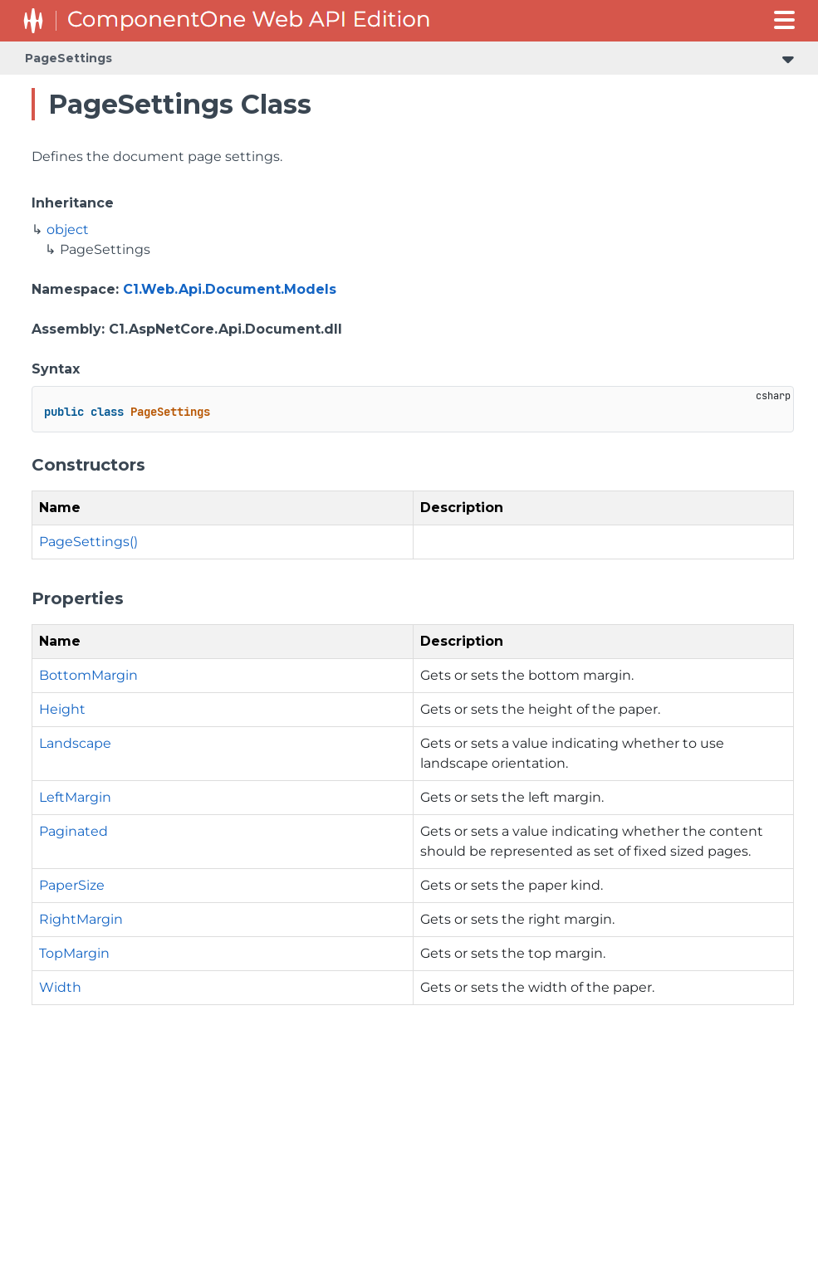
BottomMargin (88, 675)
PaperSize (72, 885)
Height (62, 709)
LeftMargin (75, 797)
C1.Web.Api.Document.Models (229, 289)
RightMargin (81, 919)
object (68, 229)
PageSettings (68, 58)
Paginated (73, 831)
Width (60, 987)
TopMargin (74, 953)
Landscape (75, 743)
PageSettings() (88, 541)
